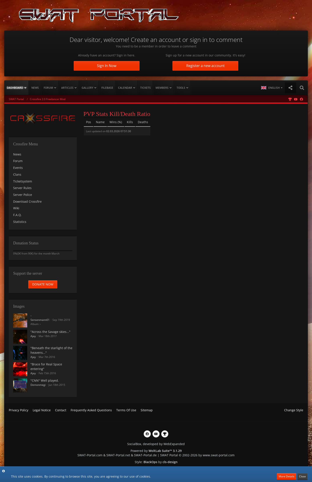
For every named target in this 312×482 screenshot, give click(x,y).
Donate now (42, 284)
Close (302, 476)
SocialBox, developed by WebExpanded (156, 444)
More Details (286, 476)
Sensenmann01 (40, 320)
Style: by (156, 462)
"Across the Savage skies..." (50, 332)
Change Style (293, 410)
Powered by (156, 451)
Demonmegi (38, 385)
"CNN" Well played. (44, 380)
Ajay (33, 336)
